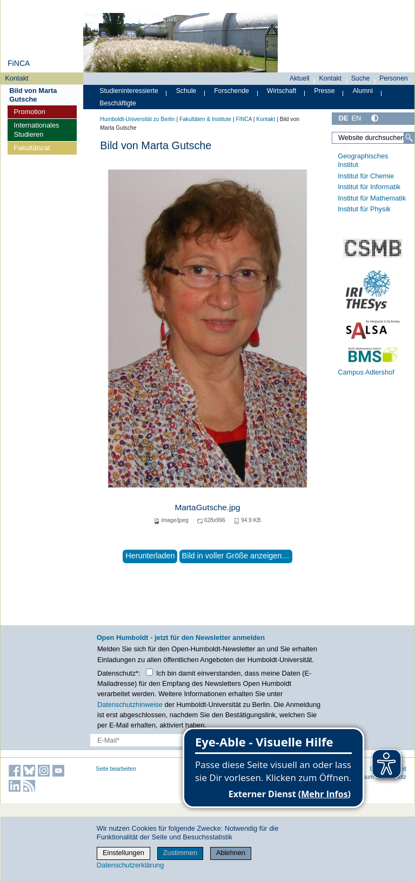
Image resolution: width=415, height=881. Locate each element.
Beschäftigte (117, 103)
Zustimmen (180, 853)
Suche (360, 78)
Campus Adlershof (366, 372)
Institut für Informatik (369, 187)
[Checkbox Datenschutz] (149, 672)
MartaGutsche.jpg (207, 507)
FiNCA (19, 63)
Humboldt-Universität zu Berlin (137, 119)
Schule (186, 91)
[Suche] (409, 138)
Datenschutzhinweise (130, 704)
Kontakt (16, 78)
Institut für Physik (364, 209)
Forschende (231, 91)
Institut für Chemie (366, 176)
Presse (324, 91)
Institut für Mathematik (372, 198)
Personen (393, 78)
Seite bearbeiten (116, 769)
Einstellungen (123, 853)
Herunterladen (150, 555)
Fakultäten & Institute (205, 119)
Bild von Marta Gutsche (33, 94)
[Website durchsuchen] (373, 138)
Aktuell (300, 78)
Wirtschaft (282, 91)
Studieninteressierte (128, 91)
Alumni (362, 91)
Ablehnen (230, 853)
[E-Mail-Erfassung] (162, 740)
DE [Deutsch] (343, 118)
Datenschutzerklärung (130, 865)
